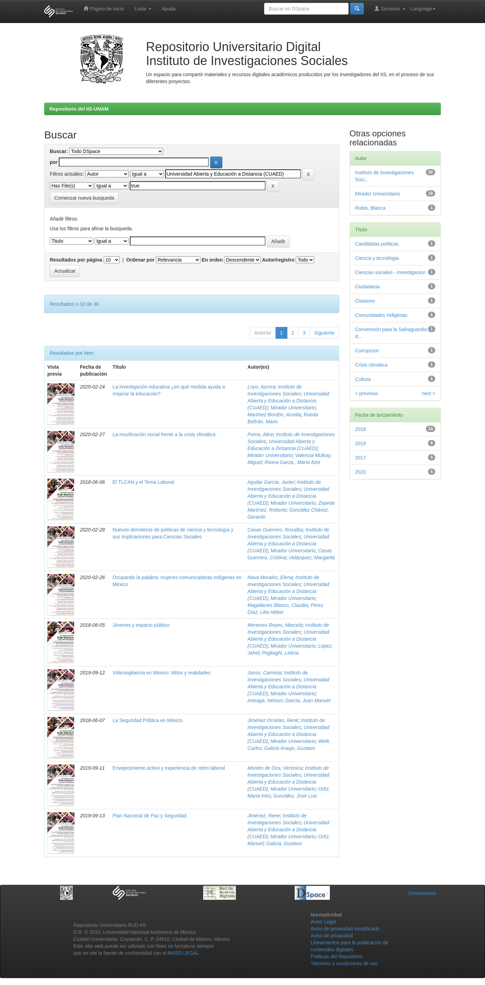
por (54, 162)
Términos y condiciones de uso (344, 963)
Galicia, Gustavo (284, 843)
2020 (360, 472)
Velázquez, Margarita (312, 557)
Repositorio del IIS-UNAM (79, 109)
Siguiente (324, 333)
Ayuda (168, 8)
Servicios (389, 8)
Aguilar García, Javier (270, 482)
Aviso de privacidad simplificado (345, 928)
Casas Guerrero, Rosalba (275, 529)
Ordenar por (140, 260)
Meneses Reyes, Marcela (274, 625)
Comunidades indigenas (381, 315)
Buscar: (59, 151)
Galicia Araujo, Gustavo (290, 748)
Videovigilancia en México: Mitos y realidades (161, 672)
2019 (360, 443)
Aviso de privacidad (332, 935)
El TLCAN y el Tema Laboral (143, 482)
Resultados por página (76, 260)
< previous (366, 393)
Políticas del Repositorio (337, 956)
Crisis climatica (371, 365)
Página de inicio (104, 8)
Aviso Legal (323, 921)
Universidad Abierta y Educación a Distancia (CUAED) (288, 400)
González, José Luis (295, 796)
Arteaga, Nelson (264, 700)
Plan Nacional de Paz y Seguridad (149, 815)
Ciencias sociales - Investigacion (390, 272)
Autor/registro (278, 260)
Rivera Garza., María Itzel (292, 462)
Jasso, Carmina (264, 672)
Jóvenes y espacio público (141, 625)
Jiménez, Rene (263, 815)
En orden (212, 260)
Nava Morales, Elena (270, 577)
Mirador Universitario (292, 407)
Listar (143, 8)
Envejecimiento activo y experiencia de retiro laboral (169, 768)
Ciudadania (367, 286)
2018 (360, 429)
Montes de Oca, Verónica (274, 768)
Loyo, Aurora (261, 387)
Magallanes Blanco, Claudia (277, 605)
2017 (360, 458)
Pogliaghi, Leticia (280, 653)
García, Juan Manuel (308, 700)
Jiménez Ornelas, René (272, 720)
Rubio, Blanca (370, 208)
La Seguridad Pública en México (148, 720)
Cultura (363, 379)
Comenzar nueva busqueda (84, 198)
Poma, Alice (260, 434)
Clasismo (365, 301)
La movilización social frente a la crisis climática (164, 434)
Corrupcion (367, 350)
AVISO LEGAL (183, 953)
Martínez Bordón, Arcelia (274, 414)
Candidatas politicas (377, 244)
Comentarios (422, 893)
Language (423, 8)
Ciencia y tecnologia (377, 258)
